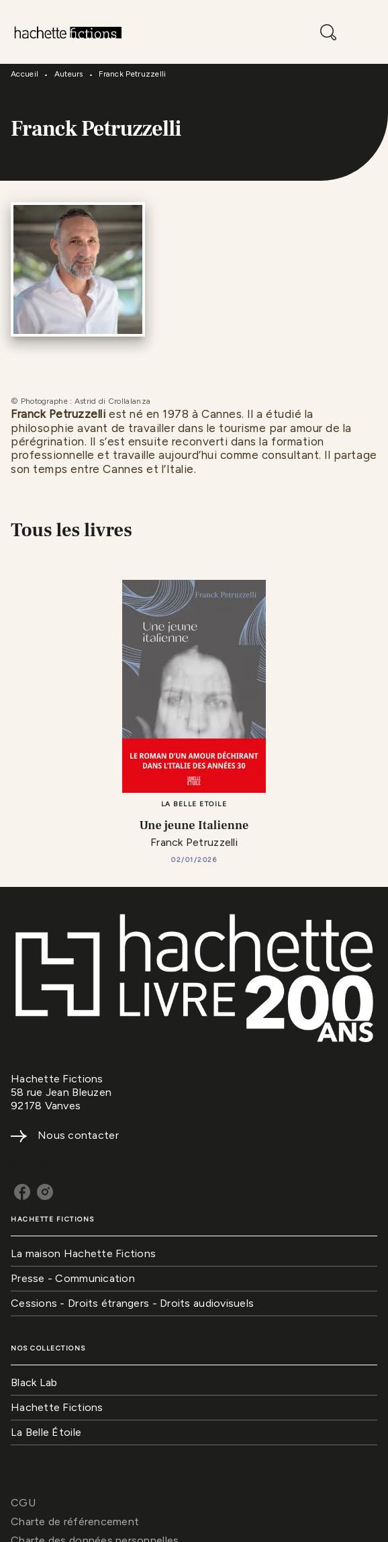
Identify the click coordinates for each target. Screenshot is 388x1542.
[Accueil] (67, 32)
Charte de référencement (75, 1521)
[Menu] (344, 32)
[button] (194, 1254)
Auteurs (68, 74)
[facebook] (22, 1192)
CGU (23, 1502)
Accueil (24, 74)
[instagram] (45, 1192)
